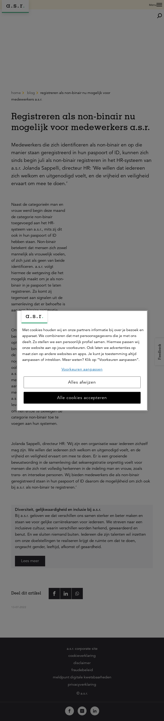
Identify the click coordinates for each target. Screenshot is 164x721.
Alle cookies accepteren (82, 397)
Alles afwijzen (82, 382)
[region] (82, 360)
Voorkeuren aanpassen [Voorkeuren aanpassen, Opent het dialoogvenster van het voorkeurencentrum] (82, 369)
